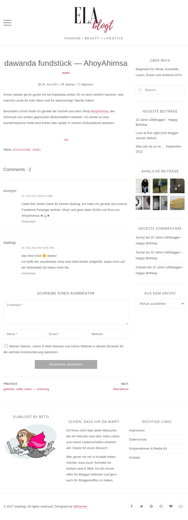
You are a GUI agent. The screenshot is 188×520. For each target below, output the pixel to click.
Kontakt (134, 457)
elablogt (70, 84)
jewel (36, 149)
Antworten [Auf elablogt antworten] (29, 273)
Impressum (137, 430)
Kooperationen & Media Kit (148, 448)
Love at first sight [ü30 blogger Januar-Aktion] (157, 135)
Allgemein (87, 84)
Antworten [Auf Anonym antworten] (29, 221)
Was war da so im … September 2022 (158, 149)
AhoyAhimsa (99, 111)
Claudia (141, 267)
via (66, 139)
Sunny (140, 237)
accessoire (21, 149)
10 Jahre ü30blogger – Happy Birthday (156, 122)
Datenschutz (138, 439)
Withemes (80, 506)
